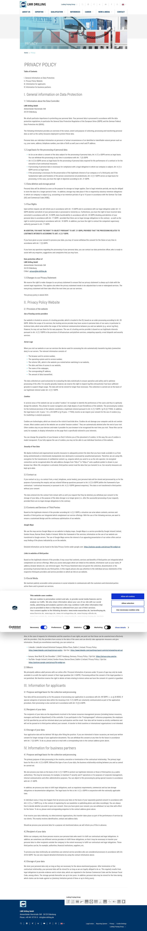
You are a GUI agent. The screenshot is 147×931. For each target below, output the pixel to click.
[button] (40, 11)
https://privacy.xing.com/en (106, 656)
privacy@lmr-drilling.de (38, 271)
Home (26, 53)
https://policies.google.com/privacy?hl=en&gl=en (102, 547)
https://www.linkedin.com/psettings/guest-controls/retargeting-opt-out (97, 650)
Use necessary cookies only (127, 909)
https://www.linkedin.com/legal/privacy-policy (45, 650)
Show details (120, 926)
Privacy (33, 53)
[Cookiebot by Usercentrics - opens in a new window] (15, 926)
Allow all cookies (128, 895)
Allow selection (128, 902)
